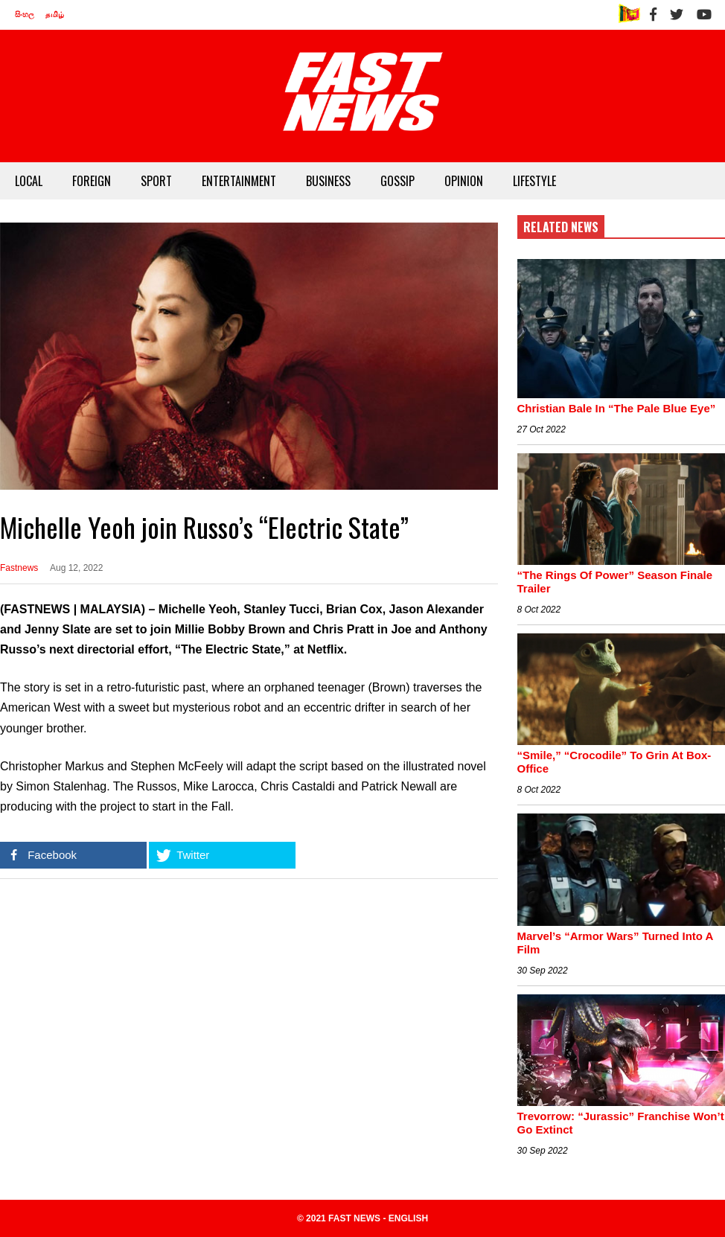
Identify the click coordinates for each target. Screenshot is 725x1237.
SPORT (156, 181)
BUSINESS (328, 181)
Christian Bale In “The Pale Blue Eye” (616, 408)
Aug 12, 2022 (76, 568)
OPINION (463, 181)
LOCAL (28, 181)
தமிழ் (54, 14)
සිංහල (24, 14)
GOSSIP (397, 181)
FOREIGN (91, 181)
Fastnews (19, 568)
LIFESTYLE (534, 181)
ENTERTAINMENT (239, 181)
